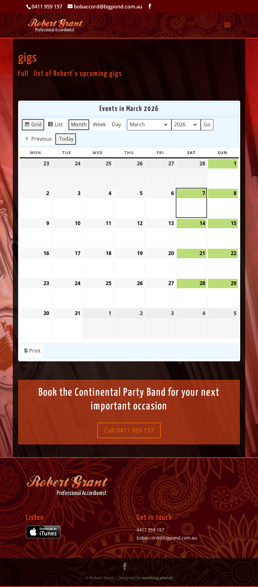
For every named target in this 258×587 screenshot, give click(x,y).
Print (32, 352)
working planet (157, 577)
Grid (33, 125)
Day (116, 124)
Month (79, 124)
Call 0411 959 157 (129, 430)
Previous (38, 138)
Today (66, 138)
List (55, 125)
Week (99, 124)
